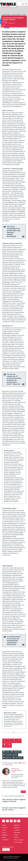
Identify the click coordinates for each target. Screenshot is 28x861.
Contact (16, 837)
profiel (23, 791)
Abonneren (17, 825)
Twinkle (13, 772)
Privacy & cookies (18, 840)
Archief (4, 832)
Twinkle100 (5, 840)
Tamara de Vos (11, 23)
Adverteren (17, 827)
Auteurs (4, 825)
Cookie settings (18, 842)
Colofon (16, 835)
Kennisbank (17, 832)
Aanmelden (6, 849)
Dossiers (4, 827)
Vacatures (16, 830)
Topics (4, 830)
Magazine (4, 835)
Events (4, 837)
